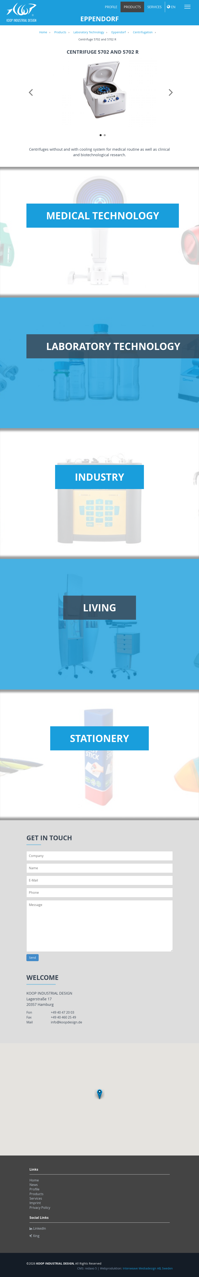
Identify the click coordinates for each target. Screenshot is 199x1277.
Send (32, 957)
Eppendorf (118, 32)
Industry (99, 477)
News (33, 1184)
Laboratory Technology (88, 32)
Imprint (35, 1203)
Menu (187, 6)
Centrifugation (143, 32)
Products (132, 7)
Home (43, 32)
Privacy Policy (39, 1207)
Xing (34, 1236)
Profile (111, 7)
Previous (31, 97)
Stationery (99, 738)
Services (154, 7)
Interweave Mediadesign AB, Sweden (148, 1268)
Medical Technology (102, 215)
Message (99, 926)
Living (99, 607)
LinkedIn (37, 1228)
